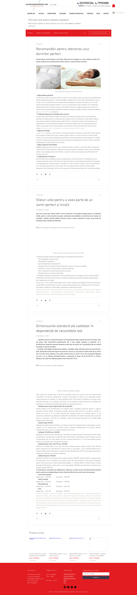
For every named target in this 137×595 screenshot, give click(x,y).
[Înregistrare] (95, 577)
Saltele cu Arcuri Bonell (43, 33)
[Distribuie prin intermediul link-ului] (50, 174)
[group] (68, 549)
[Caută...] (62, 5)
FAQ (65, 583)
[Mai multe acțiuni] (100, 44)
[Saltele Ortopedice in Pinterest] (75, 587)
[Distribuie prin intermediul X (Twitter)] (41, 174)
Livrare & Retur (68, 576)
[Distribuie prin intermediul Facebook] (37, 174)
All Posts (30, 33)
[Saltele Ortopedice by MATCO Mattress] (68, 587)
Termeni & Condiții (69, 574)
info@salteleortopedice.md (35, 579)
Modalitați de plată (69, 578)
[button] (113, 5)
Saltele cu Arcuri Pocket (61, 33)
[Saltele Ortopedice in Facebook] (72, 587)
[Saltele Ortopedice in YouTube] (65, 587)
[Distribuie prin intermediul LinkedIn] (45, 174)
